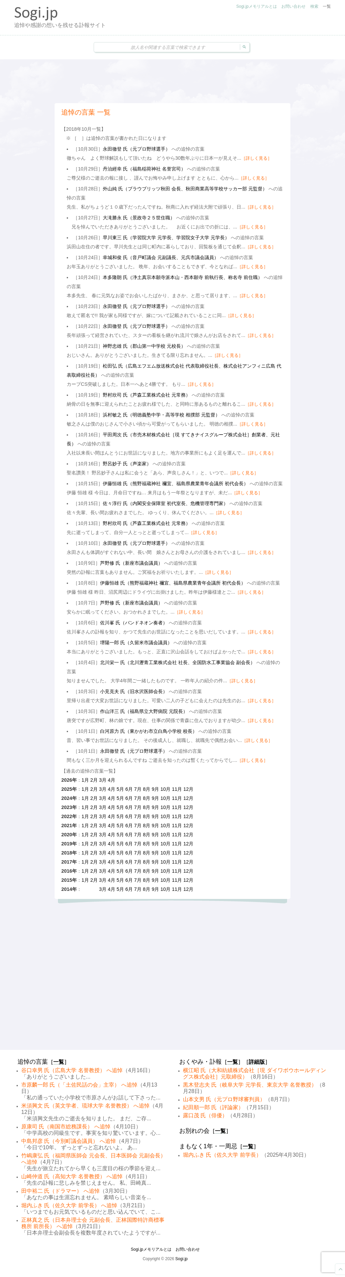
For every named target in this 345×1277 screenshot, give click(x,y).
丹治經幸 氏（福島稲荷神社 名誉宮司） (144, 169)
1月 (85, 780)
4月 (111, 780)
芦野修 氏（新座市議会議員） (131, 563)
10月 (165, 789)
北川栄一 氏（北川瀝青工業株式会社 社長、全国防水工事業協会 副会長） (177, 662)
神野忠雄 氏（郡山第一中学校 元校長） (144, 346)
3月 (102, 780)
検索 (314, 6)
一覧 (327, 6)
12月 (188, 789)
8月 (146, 789)
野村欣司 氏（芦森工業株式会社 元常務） (146, 395)
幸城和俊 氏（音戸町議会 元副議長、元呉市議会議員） (161, 257)
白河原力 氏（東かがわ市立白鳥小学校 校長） (148, 731)
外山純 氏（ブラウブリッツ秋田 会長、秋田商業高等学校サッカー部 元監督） (185, 188)
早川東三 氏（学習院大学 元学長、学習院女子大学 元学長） (166, 237)
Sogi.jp (181, 1258)
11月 (177, 789)
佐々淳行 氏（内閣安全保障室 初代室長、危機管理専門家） (165, 503)
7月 (138, 789)
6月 (129, 789)
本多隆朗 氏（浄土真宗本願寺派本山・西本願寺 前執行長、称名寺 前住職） (182, 277)
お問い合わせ (293, 6)
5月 (120, 789)
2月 (94, 780)
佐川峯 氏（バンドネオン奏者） (133, 622)
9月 (155, 789)
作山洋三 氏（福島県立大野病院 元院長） (144, 711)
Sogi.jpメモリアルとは (256, 6)
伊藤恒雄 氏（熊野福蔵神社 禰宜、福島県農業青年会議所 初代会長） (175, 483)
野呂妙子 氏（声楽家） (127, 463)
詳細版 (257, 1062)
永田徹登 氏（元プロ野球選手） (136, 149)
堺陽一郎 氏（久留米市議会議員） (136, 642)
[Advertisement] (172, 81)
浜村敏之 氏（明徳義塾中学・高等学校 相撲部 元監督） (161, 414)
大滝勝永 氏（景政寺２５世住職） (139, 217)
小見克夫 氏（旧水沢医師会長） (133, 691)
